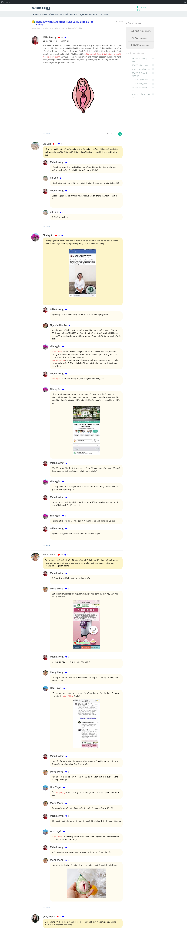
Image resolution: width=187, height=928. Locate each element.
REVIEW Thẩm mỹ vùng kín (52, 14)
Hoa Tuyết (55, 687)
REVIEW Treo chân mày (143, 88)
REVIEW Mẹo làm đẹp (143, 69)
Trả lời (46, 133)
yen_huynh (49, 916)
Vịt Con (47, 143)
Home (37, 14)
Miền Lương (57, 162)
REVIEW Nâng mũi (143, 83)
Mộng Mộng (49, 554)
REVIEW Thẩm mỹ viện (143, 59)
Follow (119, 21)
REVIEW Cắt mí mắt (143, 79)
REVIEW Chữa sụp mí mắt (143, 95)
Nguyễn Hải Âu (58, 325)
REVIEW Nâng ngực (143, 65)
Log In (7, 2)
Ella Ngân (48, 235)
